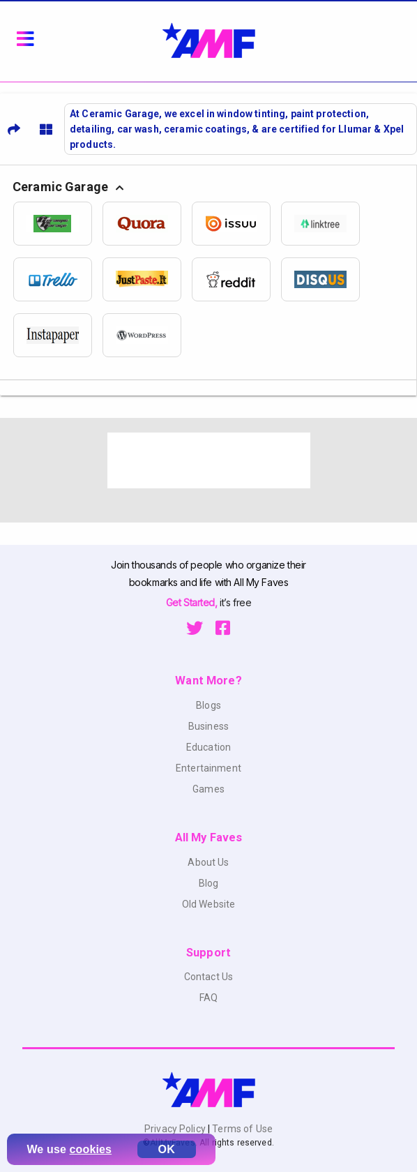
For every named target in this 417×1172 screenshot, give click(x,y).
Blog (209, 883)
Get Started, (193, 602)
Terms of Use (241, 1128)
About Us (208, 862)
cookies (91, 1149)
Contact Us (208, 976)
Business (208, 726)
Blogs (208, 705)
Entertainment (208, 768)
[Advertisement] (208, 460)
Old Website (209, 904)
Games (208, 789)
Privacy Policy (176, 1128)
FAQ (208, 997)
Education (208, 747)
